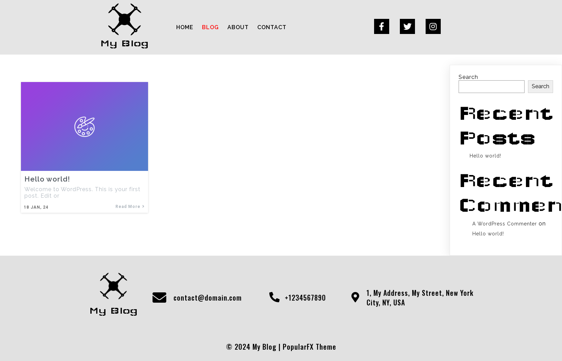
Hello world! (485, 156)
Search (468, 77)
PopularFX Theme (309, 346)
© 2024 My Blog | (254, 346)
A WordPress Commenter (504, 223)
